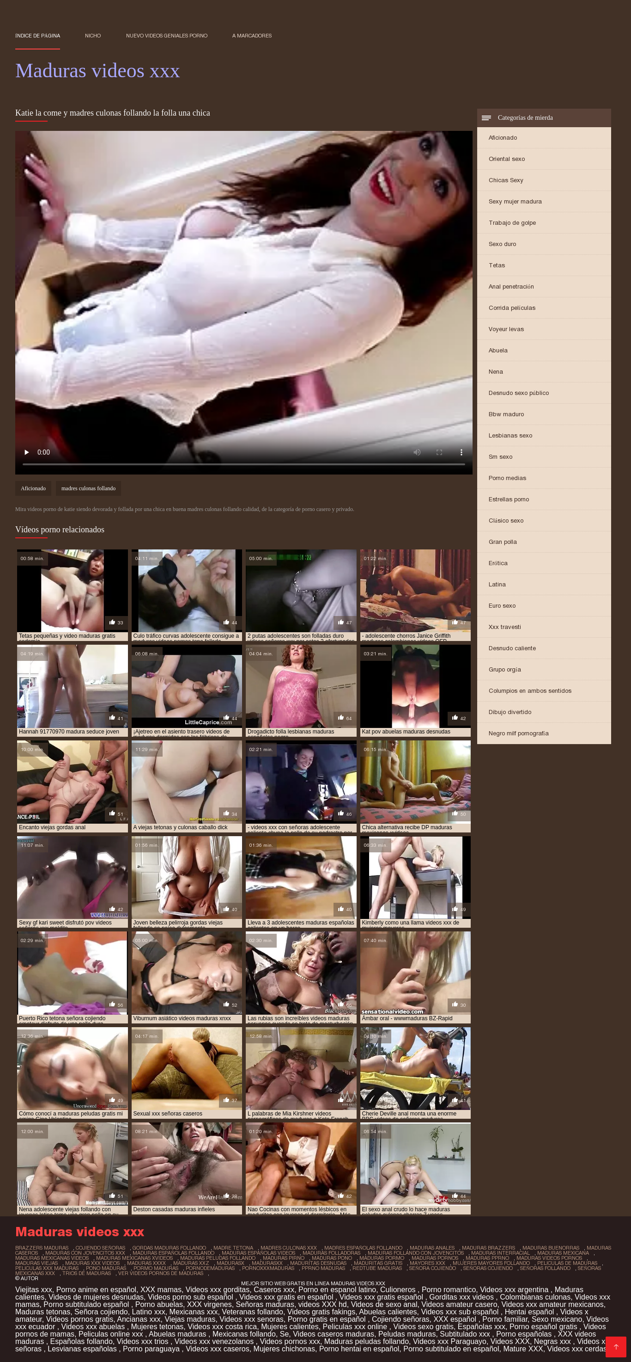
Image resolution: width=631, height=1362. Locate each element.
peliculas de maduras (567, 1263)
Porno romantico (449, 1290)
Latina (497, 584)
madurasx (230, 1263)
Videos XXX (510, 1341)
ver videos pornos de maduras (160, 1273)
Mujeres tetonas (157, 1327)
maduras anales (432, 1248)
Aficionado (503, 137)
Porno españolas (525, 1334)
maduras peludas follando (217, 1258)
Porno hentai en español (359, 1349)
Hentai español (530, 1312)
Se (284, 1334)
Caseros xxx (274, 1290)
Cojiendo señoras (401, 1319)
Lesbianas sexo (510, 435)
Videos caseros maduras (333, 1334)
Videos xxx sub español (460, 1312)
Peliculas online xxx (112, 1334)
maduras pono (332, 1258)
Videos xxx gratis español (382, 1297)
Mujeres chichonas (284, 1349)
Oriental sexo (507, 158)
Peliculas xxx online (356, 1327)
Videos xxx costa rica (222, 1327)
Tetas (497, 265)
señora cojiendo (432, 1268)
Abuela (498, 350)
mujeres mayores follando (491, 1263)
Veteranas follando (252, 1312)
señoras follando (545, 1268)
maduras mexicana (563, 1253)
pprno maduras (323, 1268)
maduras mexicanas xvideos (134, 1258)
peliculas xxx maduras (47, 1268)
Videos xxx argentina (515, 1290)
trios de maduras (86, 1273)
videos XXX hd (322, 1304)
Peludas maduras (407, 1334)
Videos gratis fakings (321, 1312)
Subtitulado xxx (466, 1334)
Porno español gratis (544, 1327)
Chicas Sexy (506, 180)
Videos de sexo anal (384, 1304)
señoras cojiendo (488, 1268)
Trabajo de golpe (512, 222)
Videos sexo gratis (424, 1327)
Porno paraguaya (152, 1349)
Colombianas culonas (535, 1297)
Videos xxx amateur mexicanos (552, 1304)
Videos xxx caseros (217, 1349)
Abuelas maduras (178, 1334)
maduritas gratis (378, 1263)
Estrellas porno (509, 499)
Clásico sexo (506, 520)
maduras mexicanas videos (52, 1258)
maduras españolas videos (258, 1253)
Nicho (93, 35)
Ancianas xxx (138, 1319)
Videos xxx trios (143, 1341)
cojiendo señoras (100, 1248)
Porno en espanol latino (337, 1290)
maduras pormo (381, 1258)
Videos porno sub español (191, 1297)
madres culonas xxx (289, 1248)
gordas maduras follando (169, 1248)
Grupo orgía (505, 669)
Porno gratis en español (328, 1319)
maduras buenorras (550, 1248)
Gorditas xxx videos (462, 1297)
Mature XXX (523, 1349)
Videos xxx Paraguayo (449, 1341)
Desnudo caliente (512, 648)
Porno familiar (505, 1319)
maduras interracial (500, 1253)
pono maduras (106, 1268)
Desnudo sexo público (519, 392)
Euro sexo (502, 605)
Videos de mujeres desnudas (96, 1297)
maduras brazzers (488, 1248)
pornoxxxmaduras (268, 1268)
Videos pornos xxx (290, 1341)
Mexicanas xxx (194, 1312)
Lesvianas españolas (83, 1349)
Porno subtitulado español (87, 1304)
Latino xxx (148, 1312)
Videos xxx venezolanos (215, 1341)
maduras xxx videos (92, 1263)
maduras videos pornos (549, 1258)
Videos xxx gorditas (217, 1290)
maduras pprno (487, 1258)
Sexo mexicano (557, 1319)
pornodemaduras (210, 1268)
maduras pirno (283, 1258)
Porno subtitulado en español (451, 1349)
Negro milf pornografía (519, 733)
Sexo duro (502, 243)
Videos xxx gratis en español (287, 1297)
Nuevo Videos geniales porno (166, 35)
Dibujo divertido (510, 712)
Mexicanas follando (244, 1334)
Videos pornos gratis (80, 1319)
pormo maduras (155, 1268)
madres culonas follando (88, 488)
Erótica (498, 563)
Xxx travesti (505, 626)
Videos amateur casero (459, 1304)
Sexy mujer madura (515, 201)
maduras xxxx (146, 1263)
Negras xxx (553, 1341)
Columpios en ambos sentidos (530, 690)
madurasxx (267, 1263)
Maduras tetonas (42, 1312)
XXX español (455, 1319)
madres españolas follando (363, 1248)
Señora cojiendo (101, 1312)
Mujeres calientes (290, 1327)
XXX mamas (161, 1290)
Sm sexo (500, 456)
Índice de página (37, 35)
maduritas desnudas (318, 1263)
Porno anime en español (96, 1290)
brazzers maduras (41, 1248)
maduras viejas (36, 1263)
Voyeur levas (506, 329)
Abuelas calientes (388, 1312)
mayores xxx (427, 1263)
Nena (496, 371)
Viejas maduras (189, 1319)
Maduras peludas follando (366, 1341)
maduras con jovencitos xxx (85, 1253)
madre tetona (233, 1248)
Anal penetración (511, 286)
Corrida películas (512, 307)
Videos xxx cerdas (578, 1349)
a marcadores (252, 35)
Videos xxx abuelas (94, 1327)
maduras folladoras (331, 1253)
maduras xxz (191, 1263)
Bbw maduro (506, 414)
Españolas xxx (481, 1327)
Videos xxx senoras (251, 1319)
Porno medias (507, 478)
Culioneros (399, 1290)
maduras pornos (435, 1258)
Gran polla (503, 541)
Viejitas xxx (33, 1290)
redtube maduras (377, 1268)
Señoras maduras (265, 1304)
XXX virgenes (209, 1304)
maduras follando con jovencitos (416, 1253)
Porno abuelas (159, 1304)
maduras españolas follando (173, 1253)
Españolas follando (81, 1341)
